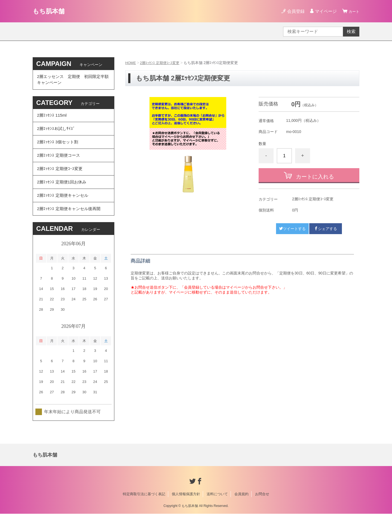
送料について (217, 509)
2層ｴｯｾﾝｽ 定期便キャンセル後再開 (70, 223)
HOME (131, 63)
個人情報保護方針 (186, 509)
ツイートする (292, 228)
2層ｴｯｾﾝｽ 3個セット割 (58, 148)
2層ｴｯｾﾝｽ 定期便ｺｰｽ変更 (161, 63)
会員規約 (241, 509)
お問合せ (262, 509)
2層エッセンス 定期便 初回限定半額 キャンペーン (73, 80)
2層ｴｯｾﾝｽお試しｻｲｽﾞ (56, 133)
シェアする (325, 228)
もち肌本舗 (52, 11)
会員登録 (293, 11)
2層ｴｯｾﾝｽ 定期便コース (59, 163)
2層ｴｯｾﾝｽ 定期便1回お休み (63, 193)
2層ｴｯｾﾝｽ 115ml (52, 118)
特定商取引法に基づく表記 (144, 509)
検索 (351, 31)
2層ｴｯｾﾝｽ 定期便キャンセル (64, 208)
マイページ (323, 11)
